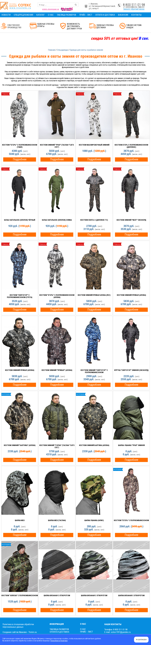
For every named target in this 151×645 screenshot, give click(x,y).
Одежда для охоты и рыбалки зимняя (86, 50)
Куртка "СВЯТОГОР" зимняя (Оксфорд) (131, 370)
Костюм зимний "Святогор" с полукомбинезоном (94, 371)
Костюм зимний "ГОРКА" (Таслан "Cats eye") (57, 446)
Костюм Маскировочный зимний (94, 145)
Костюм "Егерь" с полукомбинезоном (131, 520)
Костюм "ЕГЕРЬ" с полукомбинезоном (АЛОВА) (56, 296)
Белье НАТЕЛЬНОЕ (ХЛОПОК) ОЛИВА (57, 220)
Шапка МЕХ (20, 520)
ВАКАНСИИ (123, 14)
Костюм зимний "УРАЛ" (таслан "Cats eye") (57, 146)
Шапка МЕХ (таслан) (57, 520)
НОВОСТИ (6, 14)
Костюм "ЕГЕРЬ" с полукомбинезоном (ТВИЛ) (19, 146)
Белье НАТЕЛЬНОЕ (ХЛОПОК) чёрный (19, 220)
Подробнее (19, 159)
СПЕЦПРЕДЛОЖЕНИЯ (23, 14)
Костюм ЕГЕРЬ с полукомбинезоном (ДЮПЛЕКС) (131, 146)
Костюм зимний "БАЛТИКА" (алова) (20, 445)
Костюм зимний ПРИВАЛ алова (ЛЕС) (94, 295)
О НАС (51, 14)
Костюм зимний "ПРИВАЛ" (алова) (57, 370)
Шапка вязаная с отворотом (57, 595)
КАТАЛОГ (40, 14)
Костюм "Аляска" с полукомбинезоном (19, 595)
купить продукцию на (50, 9)
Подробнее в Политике (58, 641)
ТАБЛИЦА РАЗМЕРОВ (66, 14)
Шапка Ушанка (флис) (94, 520)
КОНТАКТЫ (136, 14)
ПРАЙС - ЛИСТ (85, 14)
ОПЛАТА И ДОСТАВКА (105, 14)
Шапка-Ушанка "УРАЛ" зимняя (131, 445)
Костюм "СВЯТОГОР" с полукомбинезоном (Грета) (19, 296)
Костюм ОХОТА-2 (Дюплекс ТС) (94, 220)
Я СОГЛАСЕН (141, 640)
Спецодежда (62, 50)
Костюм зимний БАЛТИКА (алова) (94, 445)
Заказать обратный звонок (133, 9)
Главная (51, 50)
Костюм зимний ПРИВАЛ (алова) (131, 295)
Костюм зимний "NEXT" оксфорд (131, 220)
